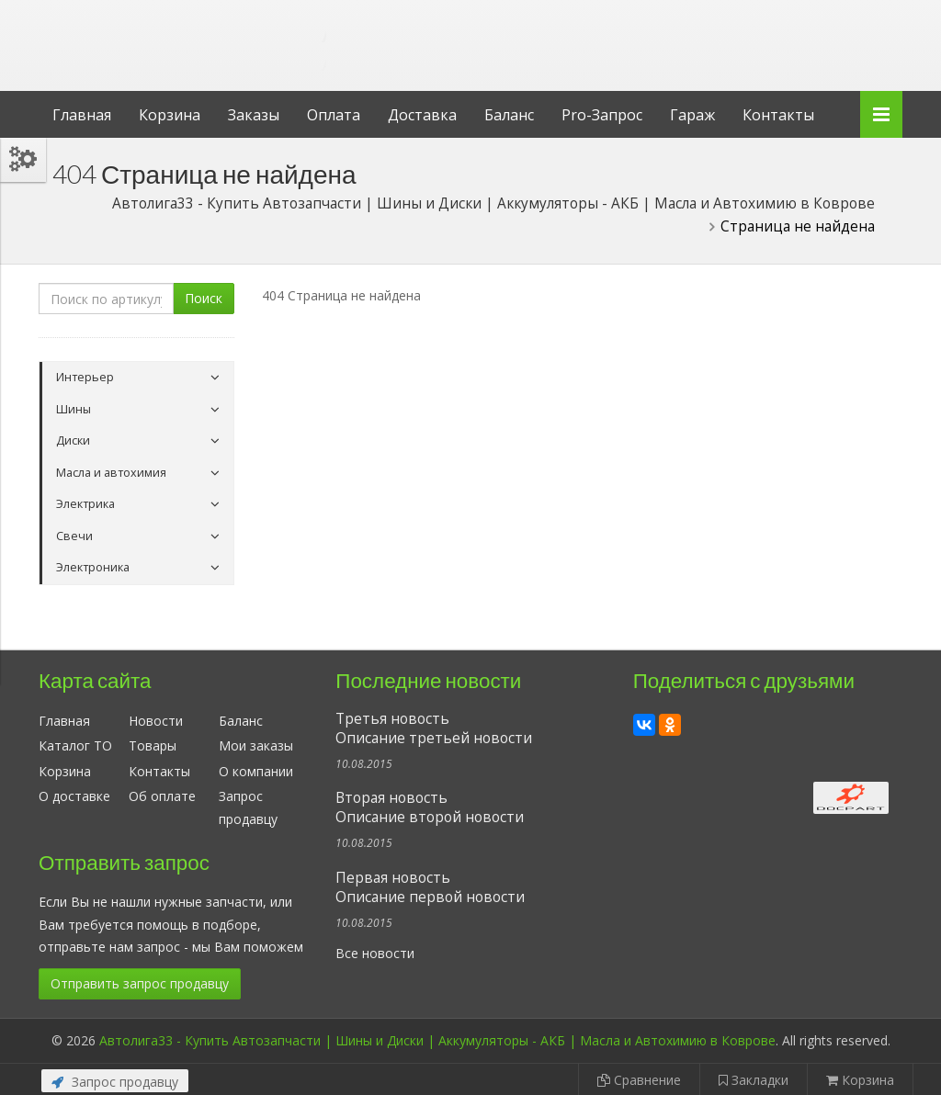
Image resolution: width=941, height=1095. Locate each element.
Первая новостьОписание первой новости (430, 887)
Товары (152, 745)
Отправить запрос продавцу (140, 983)
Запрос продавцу (114, 1081)
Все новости (374, 953)
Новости (156, 720)
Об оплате (162, 796)
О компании (256, 771)
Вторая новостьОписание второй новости (429, 807)
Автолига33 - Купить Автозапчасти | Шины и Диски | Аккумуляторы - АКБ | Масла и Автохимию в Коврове (437, 1040)
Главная (81, 115)
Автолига (190, 31)
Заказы (253, 115)
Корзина (169, 115)
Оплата (333, 115)
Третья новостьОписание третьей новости (433, 728)
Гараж (692, 115)
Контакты (778, 115)
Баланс (509, 115)
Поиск (203, 298)
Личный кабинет (776, 17)
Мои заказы (256, 745)
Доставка (422, 115)
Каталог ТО (75, 745)
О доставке (74, 796)
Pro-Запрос (601, 115)
